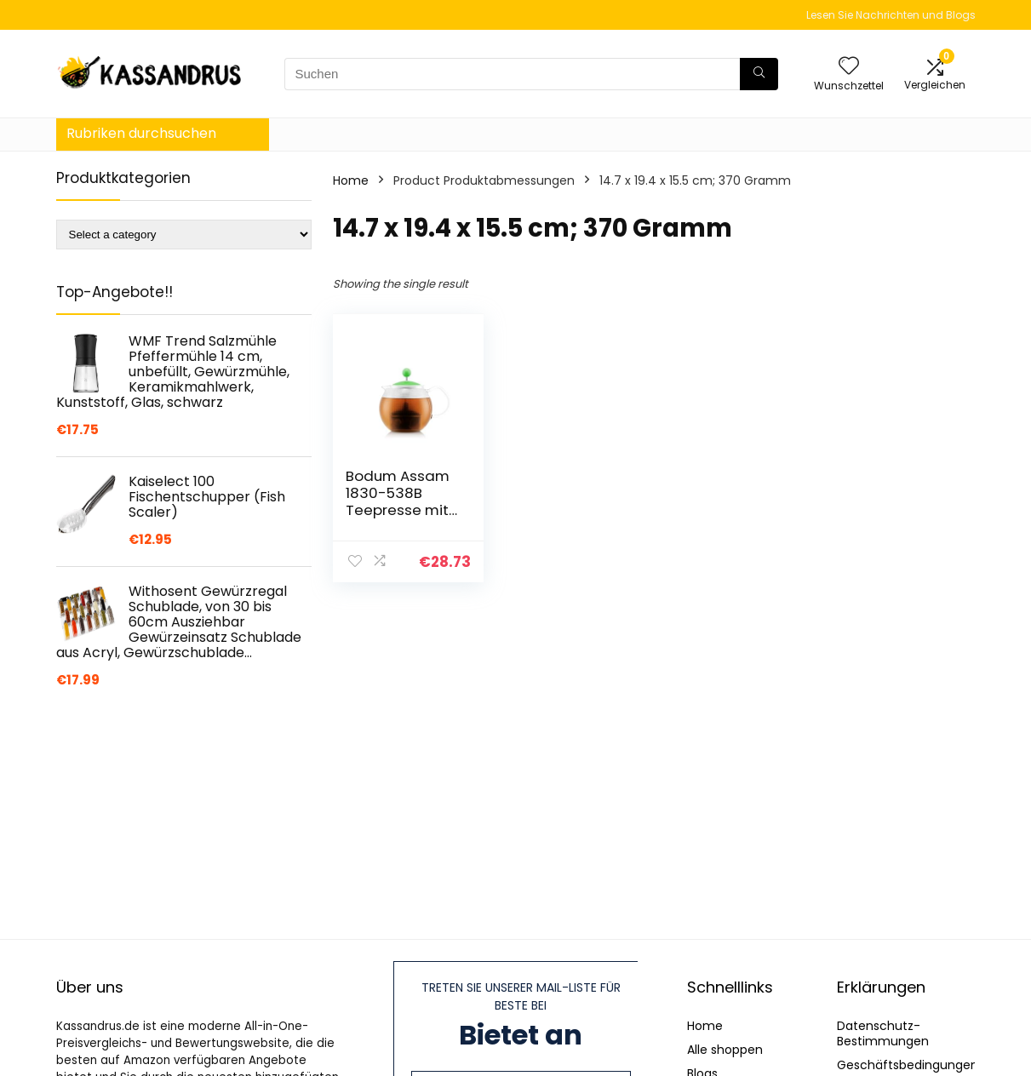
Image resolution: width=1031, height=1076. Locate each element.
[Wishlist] (849, 67)
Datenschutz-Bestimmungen (883, 1033)
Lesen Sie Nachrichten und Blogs (891, 15)
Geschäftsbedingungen (907, 1064)
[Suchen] (759, 74)
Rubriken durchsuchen (141, 133)
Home (351, 180)
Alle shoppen (725, 1049)
